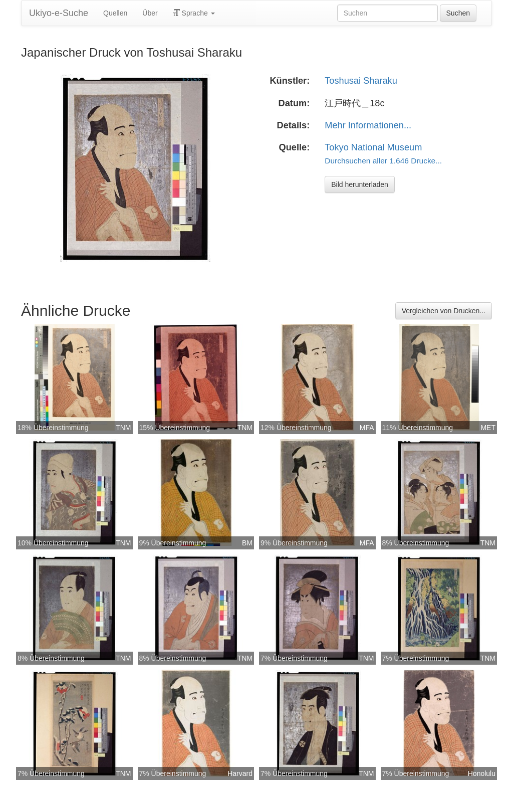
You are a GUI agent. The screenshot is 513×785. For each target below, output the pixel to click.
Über (149, 13)
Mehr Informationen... (368, 125)
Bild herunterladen (359, 184)
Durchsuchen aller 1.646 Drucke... (383, 160)
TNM (123, 428)
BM (247, 543)
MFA (367, 428)
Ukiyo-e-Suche (58, 13)
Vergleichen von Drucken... (443, 311)
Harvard (239, 773)
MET (487, 428)
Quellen (115, 13)
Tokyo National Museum (373, 147)
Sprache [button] (194, 13)
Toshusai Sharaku (361, 81)
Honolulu (481, 773)
